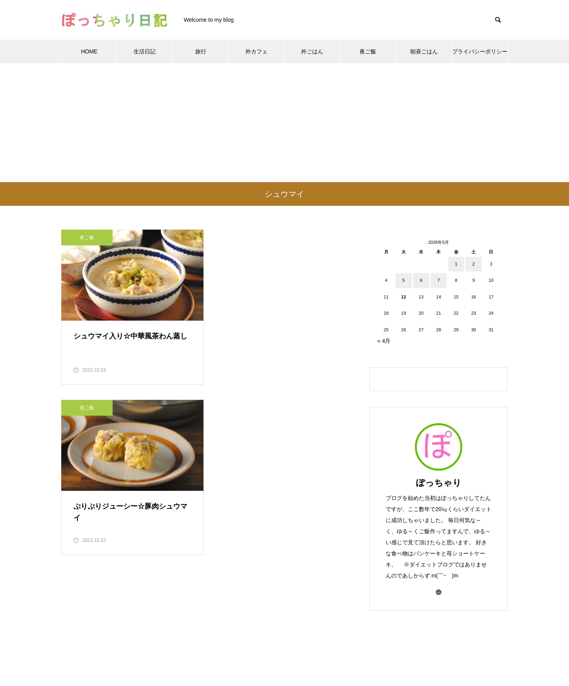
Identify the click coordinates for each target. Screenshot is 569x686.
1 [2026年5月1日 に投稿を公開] (456, 264)
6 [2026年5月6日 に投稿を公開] (421, 280)
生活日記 (145, 51)
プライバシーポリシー (479, 51)
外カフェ (256, 51)
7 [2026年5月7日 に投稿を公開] (438, 280)
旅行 (200, 51)
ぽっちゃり (439, 483)
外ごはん (312, 51)
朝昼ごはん (424, 51)
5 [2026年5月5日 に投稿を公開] (403, 280)
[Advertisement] (284, 122)
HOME (89, 51)
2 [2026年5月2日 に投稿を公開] (473, 264)
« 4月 (383, 341)
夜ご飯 (368, 51)
